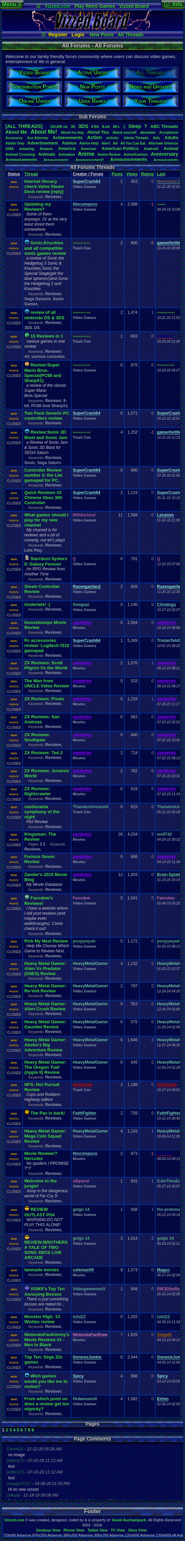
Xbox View (137, 1530)
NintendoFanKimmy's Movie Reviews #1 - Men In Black (46, 1339)
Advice (69, 143)
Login (77, 34)
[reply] (57, 191)
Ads (156, 138)
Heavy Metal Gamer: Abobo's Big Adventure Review (45, 1044)
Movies (79, 628)
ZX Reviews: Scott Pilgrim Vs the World (45, 665)
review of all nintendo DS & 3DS (44, 315)
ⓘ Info (173, 4)
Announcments (165, 160)
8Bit (95, 127)
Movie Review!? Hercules (41, 1156)
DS (37, 327)
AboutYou (98, 132)
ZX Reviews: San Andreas (42, 719)
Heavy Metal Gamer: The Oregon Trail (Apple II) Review (45, 1067)
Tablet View (97, 1530)
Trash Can (82, 248)
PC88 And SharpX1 (49, 405)
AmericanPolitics (120, 148)
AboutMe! (43, 132)
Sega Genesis (37, 299)
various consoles (48, 356)
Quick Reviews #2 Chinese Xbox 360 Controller (43, 497)
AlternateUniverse (163, 143)
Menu (11, 4)
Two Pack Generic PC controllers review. (46, 416)
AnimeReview (109, 154)
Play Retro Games (95, 6)
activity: (112, 138)
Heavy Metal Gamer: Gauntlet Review (45, 1024)
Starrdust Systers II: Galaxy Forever (45, 561)
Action (94, 137)
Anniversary (164, 154)
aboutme (148, 132)
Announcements (128, 159)
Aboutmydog (72, 132)
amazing (26, 149)
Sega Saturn (49, 462)
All (115, 143)
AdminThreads (136, 138)
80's (116, 127)
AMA (9, 149)
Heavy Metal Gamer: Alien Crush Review (45, 1006)
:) (124, 127)
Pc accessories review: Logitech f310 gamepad (46, 645)
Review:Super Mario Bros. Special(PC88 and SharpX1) (42, 372)
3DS (83, 126)
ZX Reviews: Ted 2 (43, 752)
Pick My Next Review (46, 941)
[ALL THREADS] (24, 126)
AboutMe (16, 132)
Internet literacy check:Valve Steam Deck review (44, 186)
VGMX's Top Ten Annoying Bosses (44, 1291)
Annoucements (21, 159)
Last (161, 174)
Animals (46, 154)
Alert (106, 143)
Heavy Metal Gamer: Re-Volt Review (45, 988)
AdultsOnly (14, 143)
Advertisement (43, 143)
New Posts (102, 34)
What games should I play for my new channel (46, 520)
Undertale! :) (37, 604)
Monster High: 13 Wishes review (42, 1319)
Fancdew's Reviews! (38, 900)
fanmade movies (41, 1269)
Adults (171, 137)
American (88, 149)
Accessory (14, 138)
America (66, 148)
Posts (117, 174)
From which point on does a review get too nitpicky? (46, 1403)
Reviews (53, 196)
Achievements (68, 137)
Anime (86, 154)
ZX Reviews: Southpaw (37, 737)
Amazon (46, 149)
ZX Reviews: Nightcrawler (37, 791)
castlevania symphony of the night (42, 811)
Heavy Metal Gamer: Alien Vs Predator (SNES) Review (45, 968)
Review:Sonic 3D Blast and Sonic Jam (45, 435)
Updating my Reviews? (37, 207)
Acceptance (168, 132)
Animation (66, 154)
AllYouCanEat (132, 143)
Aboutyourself (124, 132)
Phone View (73, 1530)
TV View (118, 1530)
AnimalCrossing (20, 154)
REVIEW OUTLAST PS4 (39, 1212)
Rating (147, 174)
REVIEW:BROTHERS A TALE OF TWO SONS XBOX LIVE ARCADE (46, 1250)
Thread (31, 174)
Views (132, 174)
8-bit (106, 127)
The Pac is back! (47, 1113)
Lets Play (33, 550)
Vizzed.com (57, 6)
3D (73, 127)
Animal (171, 148)
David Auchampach (129, 1520)
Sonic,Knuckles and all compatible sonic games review (45, 248)
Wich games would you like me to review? (46, 1381)
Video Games (85, 187)
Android (151, 149)
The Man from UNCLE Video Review (46, 683)
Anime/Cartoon (135, 154)
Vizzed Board (134, 6)
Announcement (56, 160)
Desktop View (48, 1530)
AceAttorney (37, 138)
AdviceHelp (89, 143)
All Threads (130, 34)
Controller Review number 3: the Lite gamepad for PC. (43, 475)
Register (57, 34)
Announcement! (90, 160)
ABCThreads (164, 126)
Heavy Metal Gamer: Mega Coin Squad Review (45, 1136)
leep (134, 126)
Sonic (30, 462)
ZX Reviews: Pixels (44, 698)
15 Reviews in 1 (46, 336)
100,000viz (58, 127)
